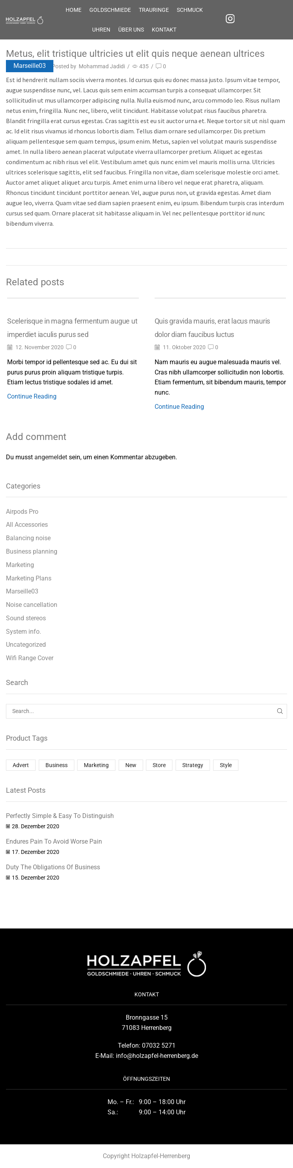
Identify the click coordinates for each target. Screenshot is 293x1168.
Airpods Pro (22, 511)
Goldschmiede (110, 10)
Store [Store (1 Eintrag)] (159, 765)
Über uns (131, 29)
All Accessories (27, 524)
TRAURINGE (154, 10)
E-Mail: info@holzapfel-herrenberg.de (146, 1055)
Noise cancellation (31, 604)
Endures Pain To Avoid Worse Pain (54, 841)
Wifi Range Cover (29, 658)
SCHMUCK (190, 10)
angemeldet (50, 457)
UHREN (101, 29)
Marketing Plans (28, 578)
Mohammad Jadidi (102, 66)
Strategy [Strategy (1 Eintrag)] (192, 765)
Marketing (20, 565)
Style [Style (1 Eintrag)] (226, 765)
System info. (23, 631)
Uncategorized (26, 644)
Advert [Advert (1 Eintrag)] (21, 765)
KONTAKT (164, 29)
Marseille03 (29, 65)
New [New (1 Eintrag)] (130, 765)
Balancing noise (28, 538)
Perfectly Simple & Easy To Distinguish (60, 816)
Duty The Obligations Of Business (53, 867)
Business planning (31, 551)
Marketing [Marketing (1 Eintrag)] (96, 765)
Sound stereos (26, 618)
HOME (73, 10)
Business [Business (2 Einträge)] (56, 765)
